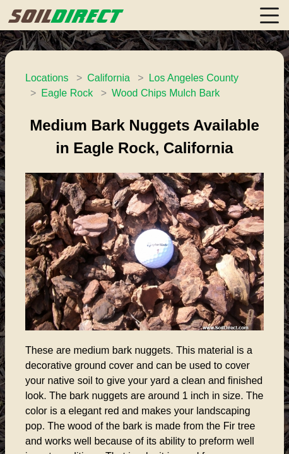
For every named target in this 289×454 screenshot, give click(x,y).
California (108, 78)
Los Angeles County (194, 78)
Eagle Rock (67, 93)
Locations (47, 78)
